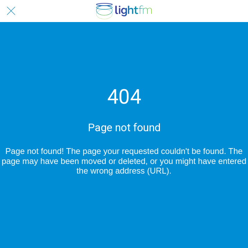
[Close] (11, 11)
